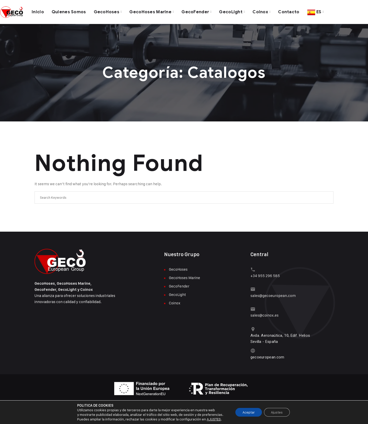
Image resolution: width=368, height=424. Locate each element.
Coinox (261, 11)
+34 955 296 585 (265, 274)
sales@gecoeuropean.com (273, 293)
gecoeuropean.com (267, 354)
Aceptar (248, 412)
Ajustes (278, 412)
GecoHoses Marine (151, 11)
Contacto (290, 11)
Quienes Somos (69, 11)
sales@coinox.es (264, 313)
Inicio (38, 11)
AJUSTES (212, 419)
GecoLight (232, 11)
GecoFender (196, 11)
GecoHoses (107, 11)
